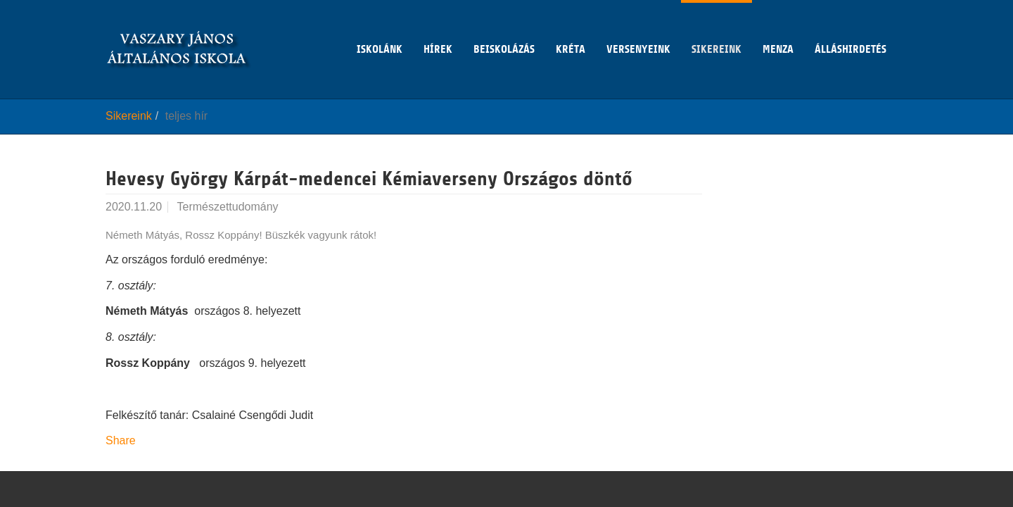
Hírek (438, 28)
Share (121, 440)
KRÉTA (570, 28)
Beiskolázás (504, 28)
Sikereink (716, 28)
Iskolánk (379, 28)
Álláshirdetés (850, 28)
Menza (778, 28)
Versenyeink (638, 28)
